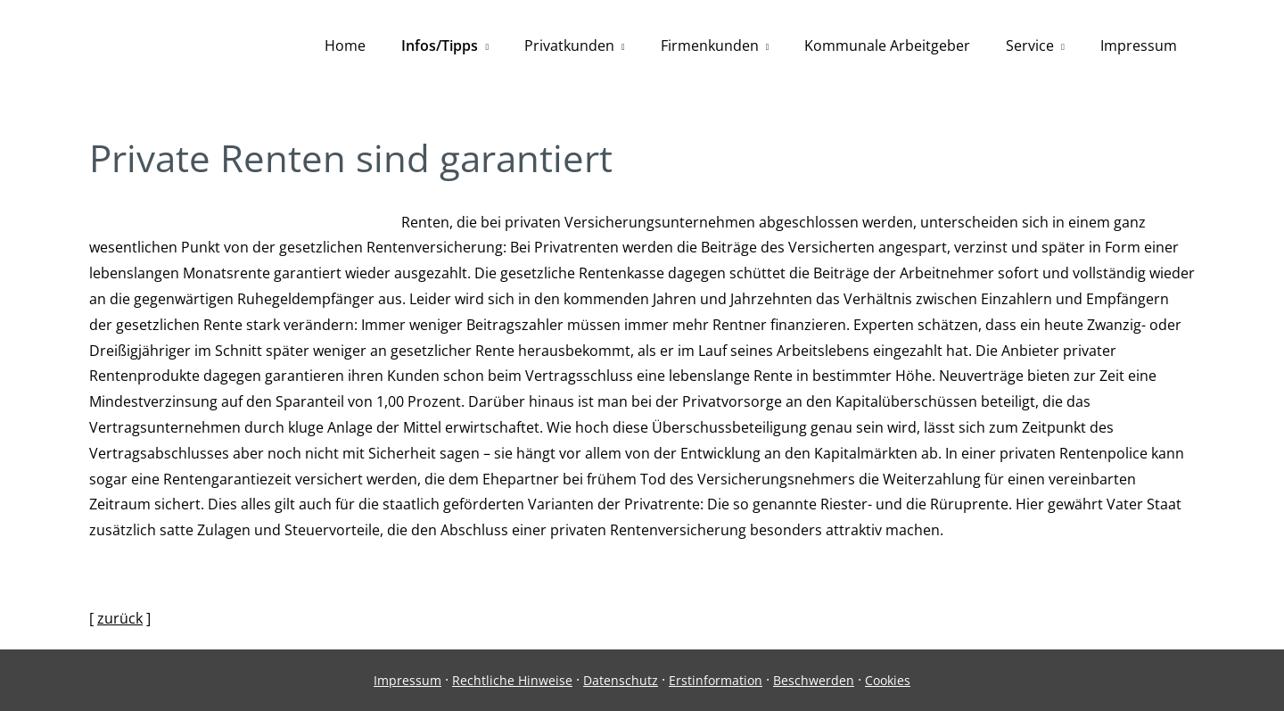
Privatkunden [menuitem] (569, 45)
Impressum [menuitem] (1138, 45)
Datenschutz (620, 680)
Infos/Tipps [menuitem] (439, 45)
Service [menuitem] (1030, 45)
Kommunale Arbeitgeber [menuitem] (887, 45)
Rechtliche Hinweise (512, 680)
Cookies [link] (887, 680)
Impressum (407, 680)
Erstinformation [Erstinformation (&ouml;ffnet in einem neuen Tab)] (715, 680)
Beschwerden (813, 680)
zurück (120, 618)
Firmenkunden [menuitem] (710, 45)
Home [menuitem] (345, 45)
